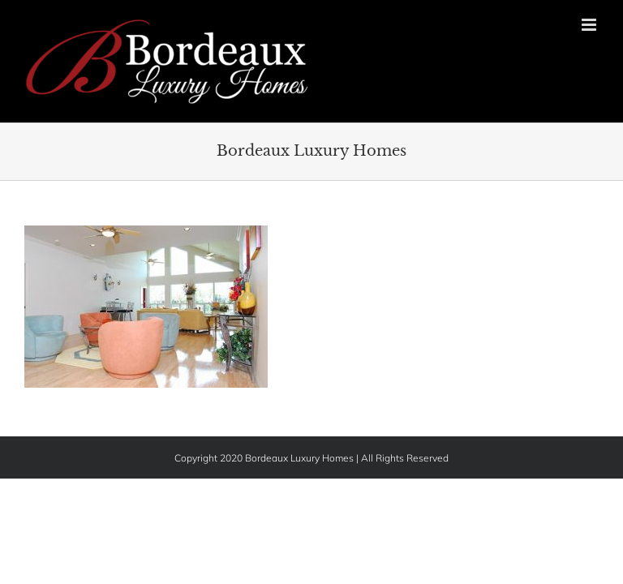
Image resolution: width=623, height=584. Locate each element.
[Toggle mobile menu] (590, 24)
